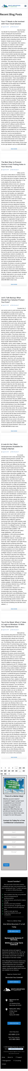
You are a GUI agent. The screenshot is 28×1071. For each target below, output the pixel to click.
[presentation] (11, 861)
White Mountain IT (15, 26)
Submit (6, 865)
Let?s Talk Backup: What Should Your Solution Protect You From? (12, 299)
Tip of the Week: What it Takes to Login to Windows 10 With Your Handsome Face (13, 624)
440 (16, 771)
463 (24, 771)
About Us (10, 1057)
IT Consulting (17, 1060)
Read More (14, 149)
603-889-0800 (14, 1039)
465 (5, 774)
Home (3, 1057)
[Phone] (14, 847)
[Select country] (5, 847)
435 (24, 768)
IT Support (19, 1057)
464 (1, 774)
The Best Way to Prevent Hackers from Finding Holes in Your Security (13, 164)
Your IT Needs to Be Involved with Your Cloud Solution (12, 22)
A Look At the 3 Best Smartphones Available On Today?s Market (12, 446)
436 (1, 771)
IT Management (6, 1060)
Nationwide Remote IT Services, (14, 939)
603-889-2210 (14, 1034)
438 (9, 771)
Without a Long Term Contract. (14, 944)
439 (12, 771)
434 (20, 768)
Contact (4, 1064)
